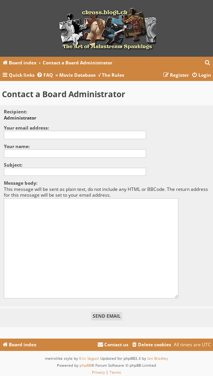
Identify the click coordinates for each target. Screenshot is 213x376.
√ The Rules (111, 75)
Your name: (17, 146)
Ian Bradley (157, 354)
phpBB (85, 361)
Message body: (20, 183)
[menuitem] (207, 63)
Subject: (13, 165)
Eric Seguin (89, 354)
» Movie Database (75, 75)
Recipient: (15, 111)
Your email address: (26, 128)
